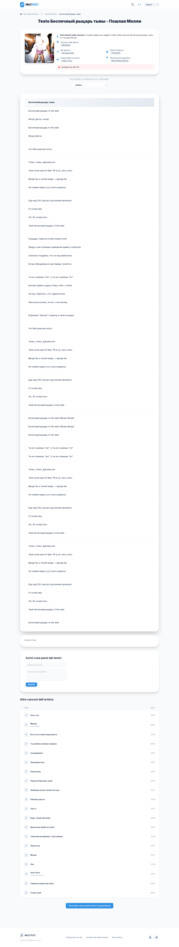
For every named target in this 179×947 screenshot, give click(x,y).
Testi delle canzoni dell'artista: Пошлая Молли (89, 906)
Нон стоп (34, 715)
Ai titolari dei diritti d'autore (97, 937)
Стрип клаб (35, 893)
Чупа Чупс (35, 872)
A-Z (139, 4)
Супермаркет (36, 753)
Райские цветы (37, 799)
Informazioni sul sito (74, 937)
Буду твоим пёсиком (40, 818)
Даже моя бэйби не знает (42, 827)
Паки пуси (35, 846)
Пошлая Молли (51, 14)
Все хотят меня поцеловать (43, 734)
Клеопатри (35, 771)
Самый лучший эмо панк (42, 883)
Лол (32, 864)
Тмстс (33, 809)
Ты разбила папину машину (43, 744)
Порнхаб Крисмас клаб (41, 781)
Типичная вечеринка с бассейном (46, 836)
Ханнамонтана (37, 762)
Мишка (33, 723)
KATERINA (36, 726)
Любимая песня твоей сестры (44, 790)
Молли (33, 855)
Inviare (31, 684)
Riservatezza (117, 937)
